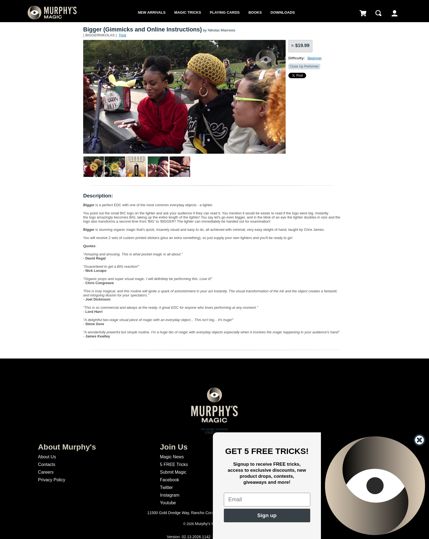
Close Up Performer (304, 66)
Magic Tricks (187, 12)
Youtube (168, 502)
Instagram (169, 495)
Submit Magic (173, 472)
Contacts (46, 464)
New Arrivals (152, 12)
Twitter (166, 487)
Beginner (315, 58)
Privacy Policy (51, 479)
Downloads (283, 12)
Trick (122, 35)
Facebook (169, 479)
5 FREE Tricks (174, 464)
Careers (46, 472)
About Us (47, 456)
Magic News (172, 456)
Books (255, 12)
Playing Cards (225, 12)
